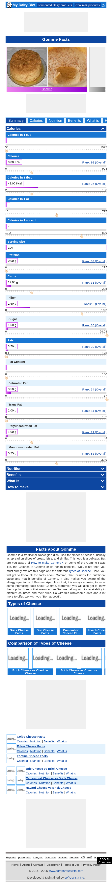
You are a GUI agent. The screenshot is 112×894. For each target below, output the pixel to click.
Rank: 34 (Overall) (94, 389)
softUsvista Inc (74, 877)
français (38, 857)
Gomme (47, 89)
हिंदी (83, 857)
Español (11, 857)
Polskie (74, 857)
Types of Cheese (80, 571)
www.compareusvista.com (66, 870)
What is (93, 120)
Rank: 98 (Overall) (94, 162)
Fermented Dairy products (55, 5)
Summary (16, 120)
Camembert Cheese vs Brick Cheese (51, 778)
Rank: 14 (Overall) (94, 410)
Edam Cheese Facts (31, 746)
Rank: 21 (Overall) (94, 432)
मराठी (89, 857)
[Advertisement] (56, 22)
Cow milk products (87, 5)
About (26, 864)
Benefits (74, 120)
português (24, 857)
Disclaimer (53, 864)
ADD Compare (104, 860)
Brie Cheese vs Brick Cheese (46, 768)
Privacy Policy (91, 864)
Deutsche (51, 857)
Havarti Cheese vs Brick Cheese (48, 787)
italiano (63, 857)
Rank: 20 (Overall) (94, 325)
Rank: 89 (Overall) (94, 261)
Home (15, 864)
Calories (36, 120)
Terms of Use (71, 864)
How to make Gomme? (47, 562)
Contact (38, 864)
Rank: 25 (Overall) (94, 183)
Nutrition (55, 120)
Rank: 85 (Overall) (94, 453)
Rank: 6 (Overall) (95, 303)
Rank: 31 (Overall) (94, 282)
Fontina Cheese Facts (32, 756)
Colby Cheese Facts (31, 736)
